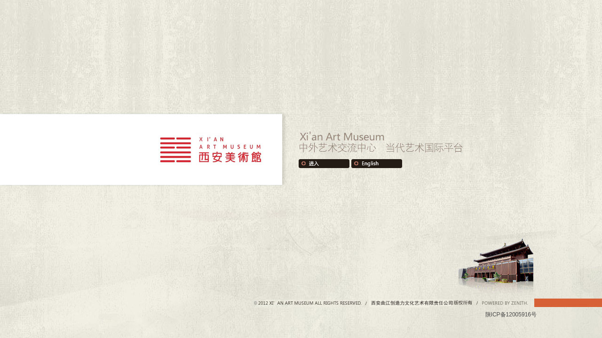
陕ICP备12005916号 (511, 314)
